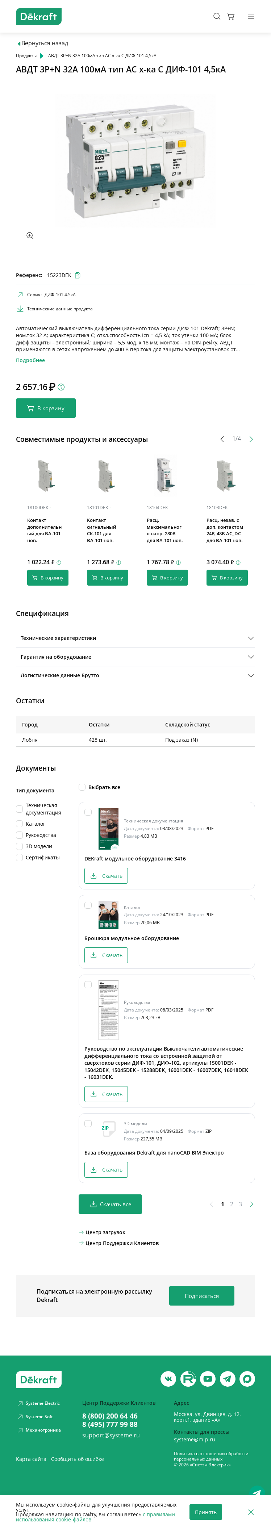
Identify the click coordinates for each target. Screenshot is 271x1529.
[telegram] (227, 1379)
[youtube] (188, 1379)
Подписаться (202, 1300)
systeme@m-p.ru (194, 1439)
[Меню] (251, 16)
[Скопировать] (53, 509)
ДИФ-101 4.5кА (60, 294)
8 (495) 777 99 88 (110, 1424)
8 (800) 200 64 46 (110, 1416)
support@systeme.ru (111, 1435)
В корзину (45, 408)
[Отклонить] (251, 1512)
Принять (206, 1512)
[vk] (168, 1379)
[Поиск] (217, 16)
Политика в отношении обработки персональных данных (211, 1456)
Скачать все (110, 1209)
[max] (247, 1379)
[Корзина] (231, 16)
